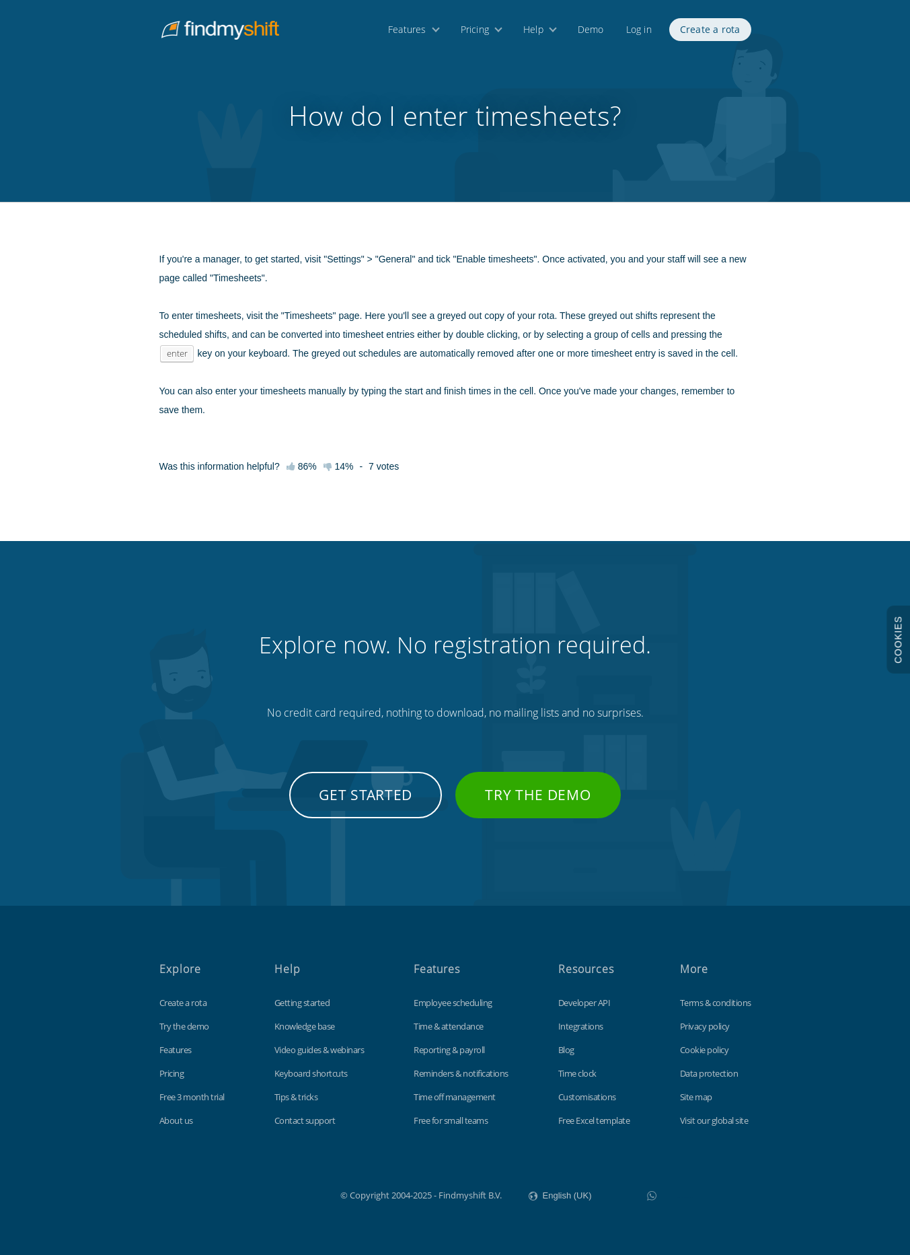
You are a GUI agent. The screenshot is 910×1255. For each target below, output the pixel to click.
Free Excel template (594, 1120)
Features (407, 32)
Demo (591, 32)
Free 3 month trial (192, 1097)
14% (339, 466)
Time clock (577, 1073)
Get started (365, 794)
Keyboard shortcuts (311, 1073)
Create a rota (710, 32)
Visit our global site (714, 1120)
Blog (566, 1050)
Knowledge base (304, 1026)
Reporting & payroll (449, 1050)
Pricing (475, 32)
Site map (696, 1097)
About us (176, 1120)
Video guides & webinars (319, 1050)
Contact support (305, 1120)
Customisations (587, 1097)
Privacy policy (705, 1026)
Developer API (584, 1003)
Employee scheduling (453, 1003)
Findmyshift (273, 1194)
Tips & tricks (296, 1097)
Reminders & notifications (461, 1073)
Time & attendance (449, 1026)
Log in (639, 32)
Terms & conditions (715, 1003)
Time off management (455, 1097)
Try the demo (538, 794)
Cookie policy (704, 1050)
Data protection (709, 1073)
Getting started (302, 1003)
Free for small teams (451, 1120)
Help (533, 32)
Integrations (580, 1026)
